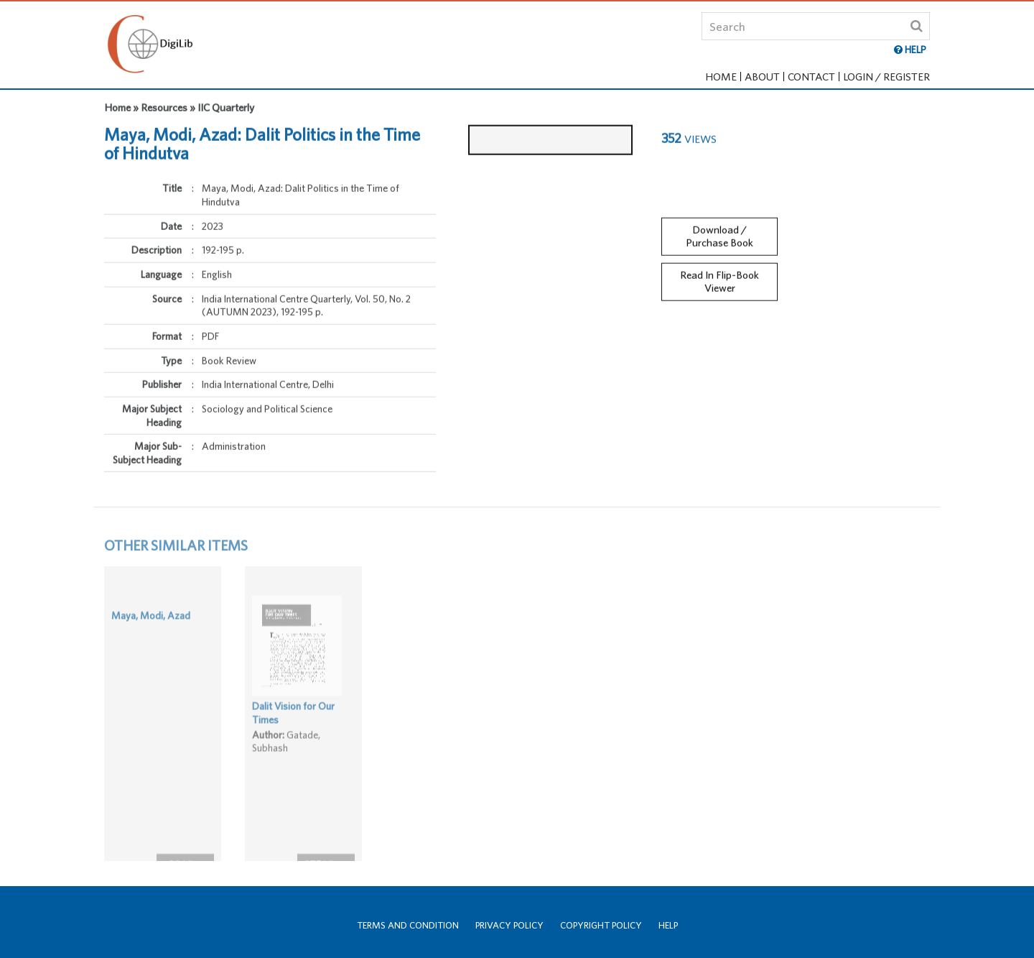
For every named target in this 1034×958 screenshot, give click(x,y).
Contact (811, 76)
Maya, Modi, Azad (150, 634)
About (762, 76)
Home (721, 76)
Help (668, 925)
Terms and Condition (408, 925)
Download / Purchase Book (719, 226)
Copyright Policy (601, 925)
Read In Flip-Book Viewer (719, 272)
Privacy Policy (509, 925)
